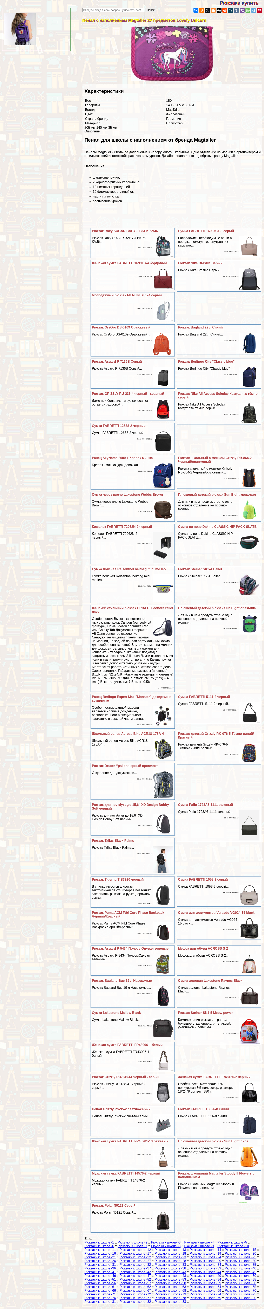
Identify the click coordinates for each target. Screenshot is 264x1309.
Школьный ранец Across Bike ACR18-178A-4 (128, 733)
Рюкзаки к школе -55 (240, 1279)
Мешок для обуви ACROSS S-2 (203, 948)
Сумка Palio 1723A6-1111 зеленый (205, 804)
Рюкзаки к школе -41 (100, 1272)
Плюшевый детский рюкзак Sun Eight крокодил (217, 494)
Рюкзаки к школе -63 (170, 1287)
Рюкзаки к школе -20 (240, 1253)
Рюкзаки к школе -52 (135, 1279)
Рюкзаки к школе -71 (100, 1294)
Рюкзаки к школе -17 (135, 1253)
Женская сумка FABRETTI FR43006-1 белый (127, 1045)
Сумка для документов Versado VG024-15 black (216, 912)
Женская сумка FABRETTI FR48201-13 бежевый (130, 1141)
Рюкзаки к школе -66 (100, 1290)
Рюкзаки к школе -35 (240, 1264)
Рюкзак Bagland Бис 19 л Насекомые (122, 980)
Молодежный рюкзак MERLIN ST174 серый (127, 295)
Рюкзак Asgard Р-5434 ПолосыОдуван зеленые (130, 948)
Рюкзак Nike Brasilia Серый (200, 263)
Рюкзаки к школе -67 (135, 1290)
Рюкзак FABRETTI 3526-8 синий (203, 1109)
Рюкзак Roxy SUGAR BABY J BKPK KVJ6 (125, 231)
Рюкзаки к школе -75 (240, 1294)
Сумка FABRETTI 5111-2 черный (204, 697)
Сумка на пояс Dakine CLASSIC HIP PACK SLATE (217, 526)
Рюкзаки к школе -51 (100, 1279)
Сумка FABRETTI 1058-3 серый (203, 879)
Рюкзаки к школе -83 (170, 1301)
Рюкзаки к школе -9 (199, 1246)
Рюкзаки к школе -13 (170, 1250)
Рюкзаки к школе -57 (135, 1283)
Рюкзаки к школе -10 (233, 1246)
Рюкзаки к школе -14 (205, 1250)
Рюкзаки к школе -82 (135, 1301)
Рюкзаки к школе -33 (170, 1264)
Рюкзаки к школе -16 (100, 1253)
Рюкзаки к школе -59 (205, 1283)
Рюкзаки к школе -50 (240, 1275)
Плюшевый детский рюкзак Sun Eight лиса (213, 1141)
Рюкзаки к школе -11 (100, 1250)
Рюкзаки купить (242, 3)
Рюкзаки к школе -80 (240, 1298)
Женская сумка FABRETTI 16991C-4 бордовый (129, 263)
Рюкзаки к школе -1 (99, 1242)
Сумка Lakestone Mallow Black (116, 1012)
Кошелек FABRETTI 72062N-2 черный (122, 526)
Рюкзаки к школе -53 (170, 1279)
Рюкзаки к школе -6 (99, 1246)
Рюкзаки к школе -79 (205, 1298)
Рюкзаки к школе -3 (165, 1242)
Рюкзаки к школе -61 (100, 1287)
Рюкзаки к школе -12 (135, 1250)
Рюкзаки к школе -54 (205, 1279)
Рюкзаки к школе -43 (170, 1272)
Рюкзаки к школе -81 (100, 1301)
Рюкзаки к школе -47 (135, 1275)
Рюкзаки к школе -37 (135, 1268)
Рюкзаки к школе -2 (132, 1242)
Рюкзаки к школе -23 (170, 1257)
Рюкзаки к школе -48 (170, 1275)
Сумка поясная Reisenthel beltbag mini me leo (129, 569)
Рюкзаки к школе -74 (205, 1294)
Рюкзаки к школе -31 (100, 1264)
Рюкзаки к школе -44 (205, 1272)
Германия (173, 118)
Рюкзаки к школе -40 (240, 1268)
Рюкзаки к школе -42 (135, 1272)
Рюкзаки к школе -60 (240, 1283)
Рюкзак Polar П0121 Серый (113, 1205)
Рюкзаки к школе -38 (170, 1268)
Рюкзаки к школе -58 (170, 1283)
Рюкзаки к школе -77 (135, 1298)
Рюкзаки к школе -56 (100, 1283)
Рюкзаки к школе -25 (240, 1257)
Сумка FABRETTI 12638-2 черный (118, 426)
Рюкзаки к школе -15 (240, 1250)
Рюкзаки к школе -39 (205, 1268)
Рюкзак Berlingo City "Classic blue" (206, 361)
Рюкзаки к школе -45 (240, 1272)
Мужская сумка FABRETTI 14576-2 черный (126, 1173)
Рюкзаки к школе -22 (135, 1257)
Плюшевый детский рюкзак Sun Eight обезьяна (217, 608)
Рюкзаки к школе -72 (135, 1294)
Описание (92, 131)
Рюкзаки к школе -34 (205, 1264)
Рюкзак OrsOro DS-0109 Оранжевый (121, 327)
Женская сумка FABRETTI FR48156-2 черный (214, 1077)
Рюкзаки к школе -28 (170, 1261)
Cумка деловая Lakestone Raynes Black (210, 980)
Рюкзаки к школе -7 (132, 1246)
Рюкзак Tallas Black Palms (113, 840)
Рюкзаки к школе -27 (135, 1261)
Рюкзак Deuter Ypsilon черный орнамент (125, 766)
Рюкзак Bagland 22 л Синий (200, 327)
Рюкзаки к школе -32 (135, 1264)
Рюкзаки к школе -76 (100, 1298)
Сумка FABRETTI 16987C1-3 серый (206, 231)
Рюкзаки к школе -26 (100, 1261)
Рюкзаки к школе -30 (240, 1261)
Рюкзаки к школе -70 (240, 1290)
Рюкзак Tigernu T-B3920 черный (118, 879)
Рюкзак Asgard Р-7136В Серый (117, 361)
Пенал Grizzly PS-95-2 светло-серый (121, 1109)
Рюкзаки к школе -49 (205, 1275)
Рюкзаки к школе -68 (170, 1290)
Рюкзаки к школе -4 (199, 1242)
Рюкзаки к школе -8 (165, 1246)
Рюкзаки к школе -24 (205, 1257)
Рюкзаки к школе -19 (205, 1253)
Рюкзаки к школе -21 (100, 1257)
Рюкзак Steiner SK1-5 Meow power (205, 1012)
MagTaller (173, 109)
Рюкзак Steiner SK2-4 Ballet (200, 569)
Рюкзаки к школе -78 (170, 1298)
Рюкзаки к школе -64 (205, 1287)
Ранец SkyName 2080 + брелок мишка (122, 458)
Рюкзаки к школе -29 (205, 1261)
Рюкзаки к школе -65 (240, 1287)
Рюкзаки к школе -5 (232, 1242)
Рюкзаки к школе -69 (205, 1290)
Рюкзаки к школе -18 (170, 1253)
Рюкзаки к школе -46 (100, 1275)
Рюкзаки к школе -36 (100, 1268)
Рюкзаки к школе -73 (170, 1294)
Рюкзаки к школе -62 (135, 1287)
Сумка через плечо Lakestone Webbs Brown (127, 494)
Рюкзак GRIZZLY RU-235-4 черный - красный (128, 393)
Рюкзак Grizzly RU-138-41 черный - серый (125, 1077)
